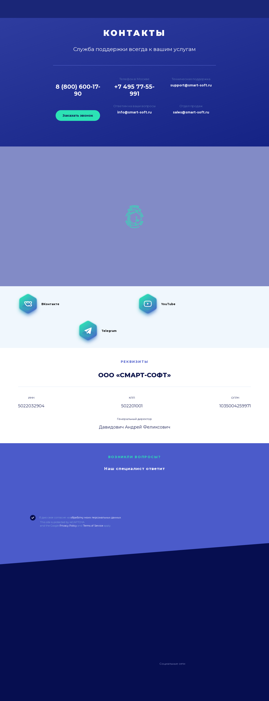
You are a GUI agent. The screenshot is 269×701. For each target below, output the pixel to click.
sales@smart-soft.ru (191, 112)
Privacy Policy (68, 525)
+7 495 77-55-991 (134, 90)
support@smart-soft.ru (191, 85)
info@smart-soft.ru (134, 112)
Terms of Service (93, 525)
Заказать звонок (78, 115)
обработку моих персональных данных (96, 517)
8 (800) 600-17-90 (78, 90)
